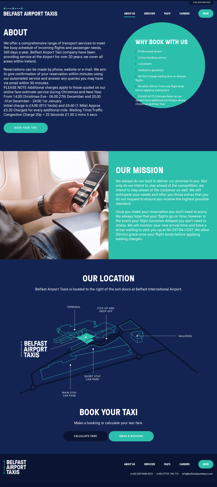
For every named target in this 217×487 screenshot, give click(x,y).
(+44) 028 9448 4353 (201, 2)
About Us (129, 13)
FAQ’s (167, 13)
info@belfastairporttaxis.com (197, 473)
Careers (184, 13)
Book (206, 13)
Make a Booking (131, 436)
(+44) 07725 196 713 (167, 473)
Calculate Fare (85, 436)
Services (149, 13)
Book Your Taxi (25, 127)
